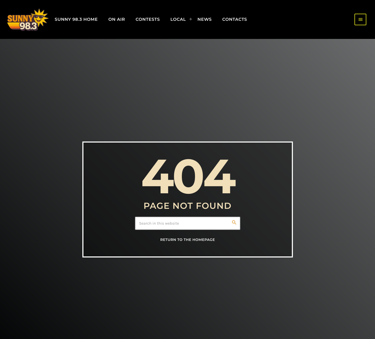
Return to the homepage (187, 240)
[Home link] (27, 19)
